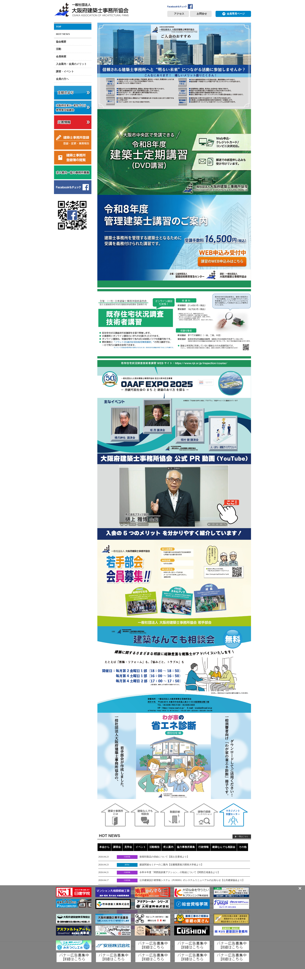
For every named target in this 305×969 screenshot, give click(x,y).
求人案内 (168, 846)
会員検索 (61, 56)
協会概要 (61, 41)
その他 (242, 846)
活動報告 (154, 846)
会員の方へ (62, 78)
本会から (104, 846)
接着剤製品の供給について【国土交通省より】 (164, 857)
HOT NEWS (63, 34)
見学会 (128, 846)
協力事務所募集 (186, 846)
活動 (58, 48)
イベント (141, 846)
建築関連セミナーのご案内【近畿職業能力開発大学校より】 (171, 864)
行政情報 (203, 846)
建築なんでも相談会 (223, 846)
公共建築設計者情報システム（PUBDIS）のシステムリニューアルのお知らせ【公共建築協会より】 (192, 880)
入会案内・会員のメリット (71, 63)
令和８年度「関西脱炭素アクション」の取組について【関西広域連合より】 (179, 872)
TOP (58, 26)
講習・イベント (65, 71)
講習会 (117, 846)
